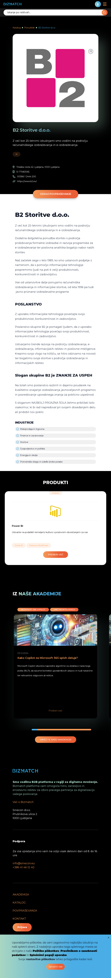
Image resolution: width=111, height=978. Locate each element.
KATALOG (19, 902)
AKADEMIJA (21, 894)
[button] (35, 729)
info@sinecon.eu (24, 863)
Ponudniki (29, 27)
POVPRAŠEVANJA (25, 910)
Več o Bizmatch (23, 802)
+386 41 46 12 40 (23, 867)
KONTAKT (19, 918)
